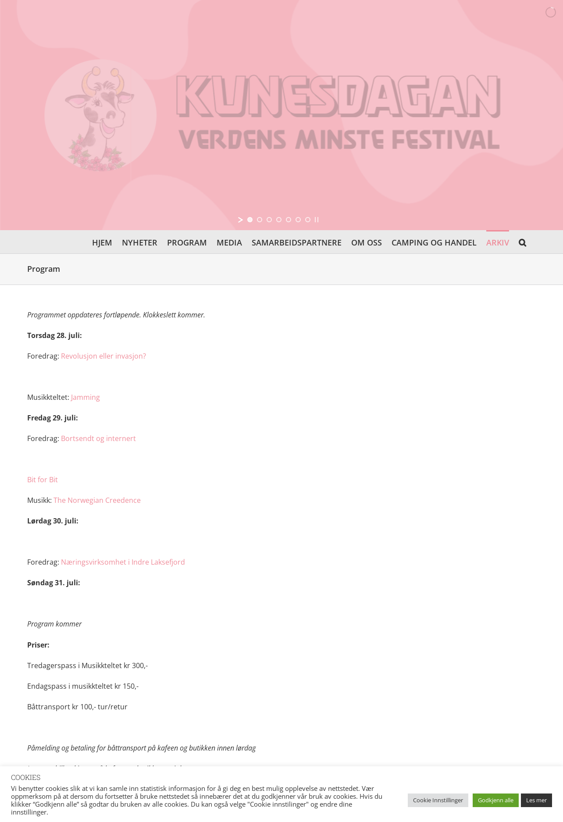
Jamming (85, 397)
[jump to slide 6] (298, 219)
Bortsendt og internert (98, 438)
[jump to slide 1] (250, 219)
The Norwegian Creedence (97, 500)
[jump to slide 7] (307, 219)
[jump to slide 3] (269, 219)
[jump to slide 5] (288, 219)
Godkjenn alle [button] (495, 800)
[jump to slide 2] (259, 219)
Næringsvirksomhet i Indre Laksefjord (123, 562)
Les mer (536, 800)
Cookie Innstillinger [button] (438, 800)
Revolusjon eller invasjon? (103, 356)
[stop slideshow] (316, 219)
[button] (522, 241)
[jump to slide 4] (279, 219)
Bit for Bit (42, 479)
